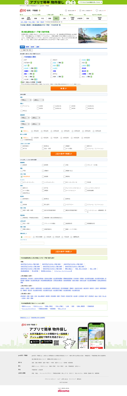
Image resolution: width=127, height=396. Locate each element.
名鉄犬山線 (83, 280)
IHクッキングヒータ (71, 182)
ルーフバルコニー (71, 190)
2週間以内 (76, 237)
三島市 (97, 288)
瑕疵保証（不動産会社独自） (31, 217)
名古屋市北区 (76, 290)
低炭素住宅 (69, 223)
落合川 (55, 60)
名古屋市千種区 (57, 290)
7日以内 (66, 237)
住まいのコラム (79, 373)
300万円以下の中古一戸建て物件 (30, 264)
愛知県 (22, 46)
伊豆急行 (30, 278)
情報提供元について (25, 317)
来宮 (28, 298)
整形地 (68, 176)
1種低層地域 (26, 176)
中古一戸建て (59, 306)
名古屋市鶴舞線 (91, 280)
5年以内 (46, 131)
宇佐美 (63, 296)
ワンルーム (26, 106)
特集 (33, 373)
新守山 (55, 74)
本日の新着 (39, 237)
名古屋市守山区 (47, 290)
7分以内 (55, 137)
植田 (58, 296)
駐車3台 (68, 198)
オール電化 (69, 148)
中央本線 (76, 278)
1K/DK (41, 106)
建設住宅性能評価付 (71, 210)
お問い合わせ (64, 379)
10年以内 (56, 131)
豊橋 (32, 298)
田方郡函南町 (65, 288)
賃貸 (73, 306)
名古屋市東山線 (35, 280)
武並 (83, 62)
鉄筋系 (25, 165)
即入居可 (46, 204)
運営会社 (79, 379)
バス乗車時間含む (28, 139)
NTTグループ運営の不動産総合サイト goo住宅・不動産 (34, 5)
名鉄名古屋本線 (38, 278)
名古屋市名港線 (99, 278)
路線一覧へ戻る (26, 50)
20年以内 (77, 131)
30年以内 (98, 131)
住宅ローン (77, 366)
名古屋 (26, 79)
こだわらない (27, 237)
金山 (83, 76)
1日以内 (48, 237)
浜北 (100, 296)
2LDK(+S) (91, 106)
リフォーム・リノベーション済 (63, 271)
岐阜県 (32, 46)
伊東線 (82, 278)
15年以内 (66, 131)
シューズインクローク (93, 188)
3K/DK (41, 108)
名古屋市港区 (67, 290)
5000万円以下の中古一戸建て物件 (52, 268)
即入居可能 (35, 271)
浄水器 (89, 182)
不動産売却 (34, 369)
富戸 (86, 296)
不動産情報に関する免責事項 (38, 317)
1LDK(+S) (58, 106)
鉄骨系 (46, 165)
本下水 (25, 148)
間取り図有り (27, 229)
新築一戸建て (49, 306)
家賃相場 (52, 308)
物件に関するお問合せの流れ (77, 355)
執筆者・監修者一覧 (89, 373)
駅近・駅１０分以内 (81, 268)
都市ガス (89, 146)
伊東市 (22, 288)
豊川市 (30, 290)
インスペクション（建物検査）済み (96, 211)
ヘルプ (58, 379)
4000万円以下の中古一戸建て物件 (30, 268)
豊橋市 (72, 288)
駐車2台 (46, 146)
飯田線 (27, 280)
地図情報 (97, 373)
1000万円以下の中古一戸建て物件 (73, 264)
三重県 (37, 46)
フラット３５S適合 (49, 223)
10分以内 (66, 137)
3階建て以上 (69, 170)
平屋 (24, 170)
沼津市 (27, 288)
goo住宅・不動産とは (37, 355)
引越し (36, 373)
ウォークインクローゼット (73, 188)
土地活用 (40, 369)
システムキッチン (49, 182)
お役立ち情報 (21, 373)
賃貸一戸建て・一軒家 (48, 362)
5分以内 (46, 137)
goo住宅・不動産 (22, 355)
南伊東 (48, 296)
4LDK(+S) (91, 108)
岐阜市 (92, 288)
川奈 (35, 296)
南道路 (46, 176)
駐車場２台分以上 (46, 271)
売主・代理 (47, 148)
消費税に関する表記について (54, 359)
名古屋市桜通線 (57, 278)
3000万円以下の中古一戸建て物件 (74, 266)
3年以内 (36, 131)
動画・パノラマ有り (71, 229)
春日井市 (86, 288)
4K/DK (73, 108)
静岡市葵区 (39, 288)
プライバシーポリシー (50, 379)
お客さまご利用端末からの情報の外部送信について (55, 355)
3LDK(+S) (58, 108)
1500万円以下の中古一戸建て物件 (30, 266)
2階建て (68, 146)
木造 (67, 165)
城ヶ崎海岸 (41, 296)
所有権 (25, 204)
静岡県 (27, 46)
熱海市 (32, 288)
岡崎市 (25, 290)
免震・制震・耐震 (28, 210)
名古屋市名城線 (89, 278)
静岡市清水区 (56, 288)
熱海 (32, 296)
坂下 (25, 60)
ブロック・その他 (92, 165)
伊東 (28, 296)
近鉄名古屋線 (48, 278)
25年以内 (87, 131)
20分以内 (87, 137)
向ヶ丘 (104, 296)
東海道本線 (24, 278)
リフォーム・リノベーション (95, 148)
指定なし (26, 131)
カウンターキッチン (28, 182)
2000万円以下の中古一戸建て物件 (52, 266)
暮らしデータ (62, 308)
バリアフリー (69, 204)
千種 (25, 76)
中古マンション (38, 306)
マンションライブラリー (29, 308)
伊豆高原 (23, 296)
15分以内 (76, 137)
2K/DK (73, 106)
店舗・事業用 (81, 306)
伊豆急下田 (69, 296)
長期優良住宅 (91, 223)
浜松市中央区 (78, 288)
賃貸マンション (59, 362)
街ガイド (71, 373)
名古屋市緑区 (47, 288)
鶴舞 (54, 76)
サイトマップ (72, 379)
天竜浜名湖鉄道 (57, 280)
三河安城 (81, 296)
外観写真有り (48, 229)
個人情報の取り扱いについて (39, 359)
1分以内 (36, 137)
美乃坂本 (27, 62)
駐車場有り (26, 146)
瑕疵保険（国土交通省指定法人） (53, 217)
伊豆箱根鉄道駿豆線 (46, 280)
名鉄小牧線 (75, 280)
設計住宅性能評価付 (50, 210)
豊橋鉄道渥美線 (67, 278)
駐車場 (65, 362)
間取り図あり (69, 268)
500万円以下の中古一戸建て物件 (51, 264)
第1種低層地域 (25, 271)
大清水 (24, 298)
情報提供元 (87, 355)
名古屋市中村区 (37, 290)
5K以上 (25, 110)
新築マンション (26, 306)
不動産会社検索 (43, 308)
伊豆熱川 (91, 296)
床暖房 (46, 190)
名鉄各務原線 (67, 280)
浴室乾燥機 (90, 190)
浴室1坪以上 (26, 193)
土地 (67, 306)
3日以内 (57, 237)
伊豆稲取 (53, 296)
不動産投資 (91, 306)
